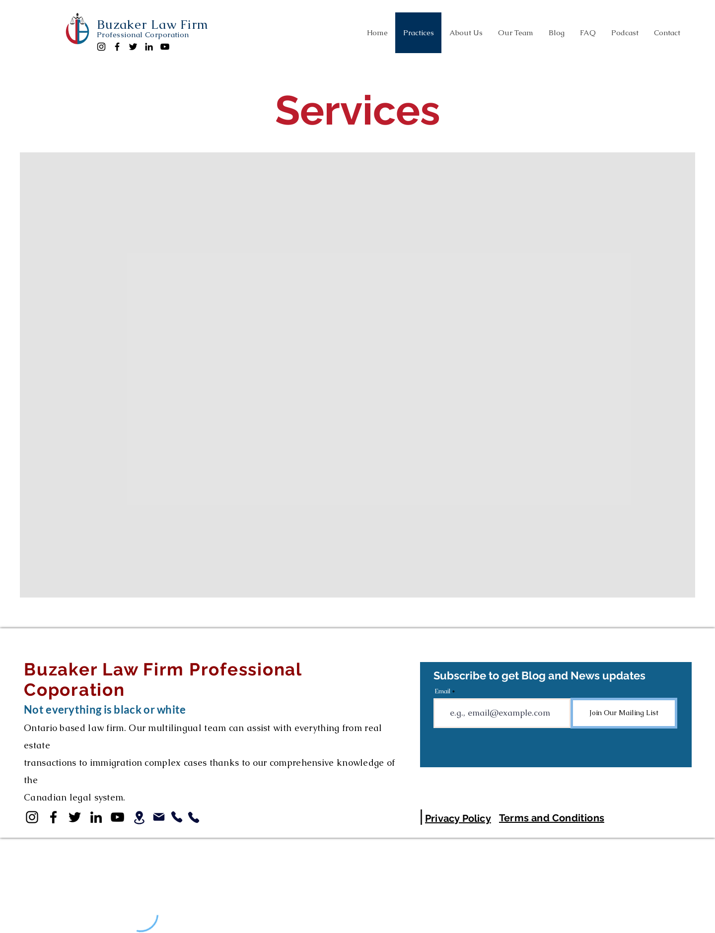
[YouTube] (164, 46)
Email (442, 691)
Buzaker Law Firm (153, 24)
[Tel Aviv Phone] (193, 817)
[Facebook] (117, 46)
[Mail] (158, 816)
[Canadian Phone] (176, 816)
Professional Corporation (143, 34)
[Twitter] (133, 46)
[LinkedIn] (148, 46)
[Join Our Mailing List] (624, 713)
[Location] (139, 817)
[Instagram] (101, 46)
